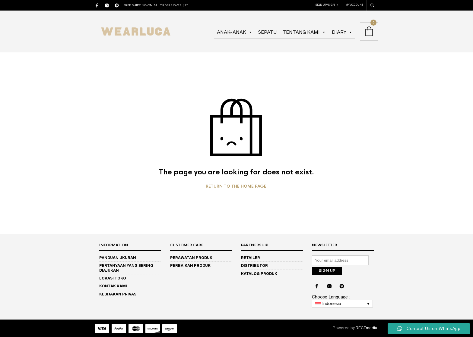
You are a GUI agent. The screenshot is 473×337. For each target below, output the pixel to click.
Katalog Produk (259, 274)
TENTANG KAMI (304, 32)
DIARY (342, 32)
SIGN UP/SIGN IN (326, 4)
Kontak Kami (113, 286)
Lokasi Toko (112, 278)
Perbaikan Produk (190, 265)
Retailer (250, 258)
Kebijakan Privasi (118, 294)
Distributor (254, 265)
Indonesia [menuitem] (331, 303)
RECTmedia (366, 327)
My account (354, 4)
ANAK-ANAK (234, 32)
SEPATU (267, 32)
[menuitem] (342, 303)
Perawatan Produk (191, 258)
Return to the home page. (237, 186)
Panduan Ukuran (117, 258)
